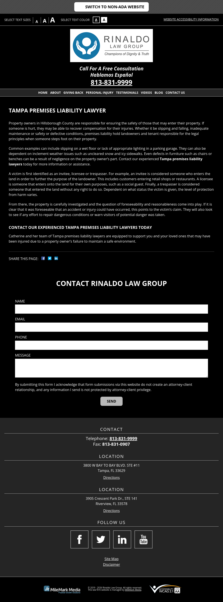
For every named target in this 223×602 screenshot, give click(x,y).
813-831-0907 (116, 444)
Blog (159, 92)
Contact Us (175, 92)
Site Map (112, 558)
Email (20, 319)
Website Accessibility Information (191, 19)
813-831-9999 (111, 82)
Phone (21, 337)
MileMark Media (133, 589)
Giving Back (73, 92)
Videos (146, 92)
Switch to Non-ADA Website (114, 6)
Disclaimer (111, 564)
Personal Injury (99, 92)
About (55, 92)
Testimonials (127, 92)
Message (22, 355)
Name (20, 301)
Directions (111, 477)
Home (43, 92)
